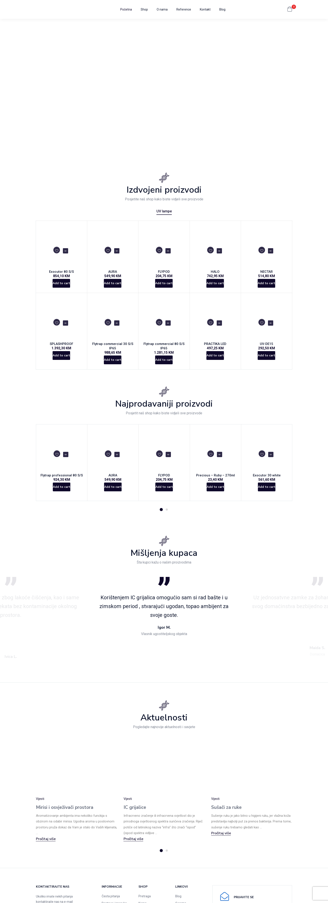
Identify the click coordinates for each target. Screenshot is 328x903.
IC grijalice (135, 815)
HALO (215, 273)
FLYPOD (164, 273)
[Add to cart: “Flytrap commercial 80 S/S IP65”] (164, 365)
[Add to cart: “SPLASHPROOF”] (61, 365)
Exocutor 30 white (267, 483)
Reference (183, 9)
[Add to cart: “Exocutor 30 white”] (267, 497)
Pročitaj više (46, 846)
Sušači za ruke (226, 815)
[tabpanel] (61, 469)
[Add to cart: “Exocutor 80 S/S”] (61, 287)
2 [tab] (167, 517)
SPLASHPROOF (61, 351)
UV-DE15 (266, 351)
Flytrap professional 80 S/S (62, 483)
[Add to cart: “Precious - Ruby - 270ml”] (215, 497)
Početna (126, 9)
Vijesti (40, 806)
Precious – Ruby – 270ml (215, 483)
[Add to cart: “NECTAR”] (267, 287)
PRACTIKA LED (215, 351)
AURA (112, 273)
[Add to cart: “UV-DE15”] (267, 365)
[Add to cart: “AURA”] (113, 287)
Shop (144, 9)
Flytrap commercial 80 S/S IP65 (164, 351)
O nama (162, 9)
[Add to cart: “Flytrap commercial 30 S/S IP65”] (113, 365)
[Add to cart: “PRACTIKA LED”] (215, 365)
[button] (289, 9)
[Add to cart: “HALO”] (215, 287)
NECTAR (266, 273)
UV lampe (164, 211)
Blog (222, 9)
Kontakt (205, 9)
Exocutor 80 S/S (61, 273)
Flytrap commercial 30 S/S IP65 (112, 351)
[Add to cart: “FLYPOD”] (164, 287)
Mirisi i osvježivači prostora (64, 815)
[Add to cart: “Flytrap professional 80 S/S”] (62, 497)
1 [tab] (161, 517)
